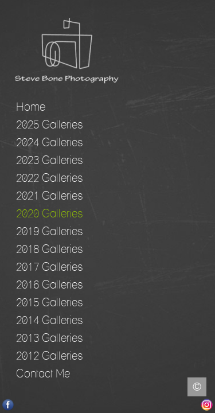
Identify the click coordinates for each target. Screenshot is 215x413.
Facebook (8, 405)
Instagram (207, 405)
